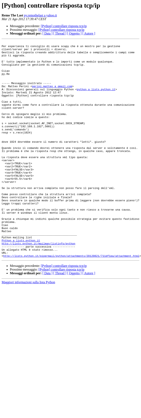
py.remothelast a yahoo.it (40, 15)
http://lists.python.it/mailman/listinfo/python (38, 284)
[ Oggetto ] (74, 33)
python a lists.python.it (96, 99)
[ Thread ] (59, 33)
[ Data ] (47, 33)
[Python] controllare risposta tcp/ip (64, 26)
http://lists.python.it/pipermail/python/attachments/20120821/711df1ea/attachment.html (71, 299)
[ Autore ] (88, 33)
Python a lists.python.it (21, 280)
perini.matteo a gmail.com (52, 95)
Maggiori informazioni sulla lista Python (28, 325)
